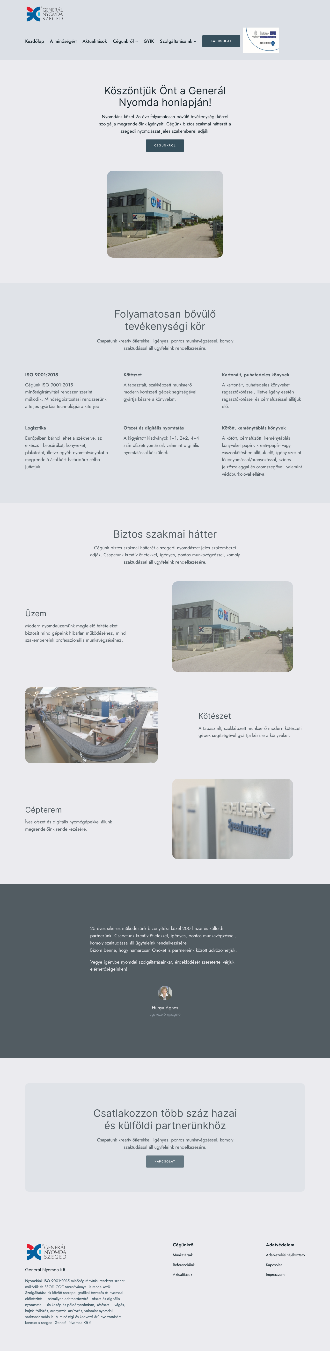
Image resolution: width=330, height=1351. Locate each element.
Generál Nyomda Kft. (46, 1269)
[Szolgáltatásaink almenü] (195, 41)
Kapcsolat (221, 41)
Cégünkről (165, 145)
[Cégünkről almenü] (136, 41)
